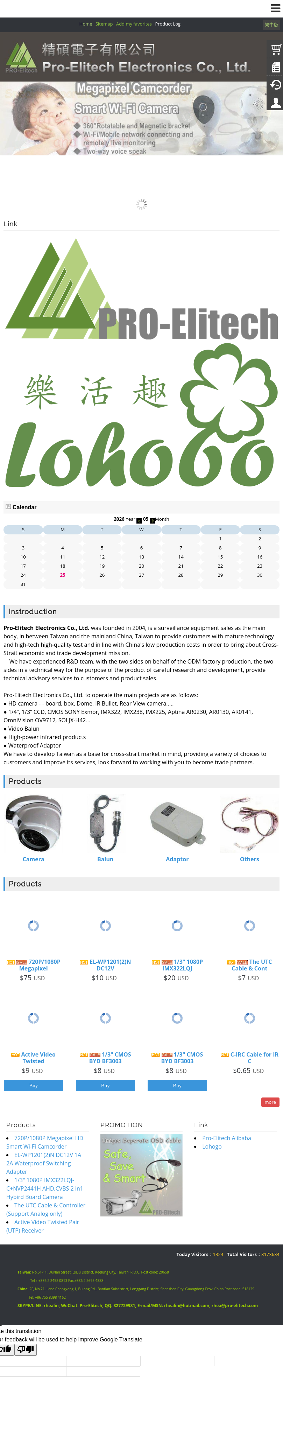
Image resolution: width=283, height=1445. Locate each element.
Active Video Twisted (33, 1058)
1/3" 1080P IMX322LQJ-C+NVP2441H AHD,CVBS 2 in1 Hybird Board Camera (44, 1188)
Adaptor (177, 859)
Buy (33, 1085)
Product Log (168, 24)
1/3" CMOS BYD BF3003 (105, 1058)
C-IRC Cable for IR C (250, 1058)
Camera (33, 859)
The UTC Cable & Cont (249, 965)
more (270, 1102)
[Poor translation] (25, 1350)
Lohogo (212, 1146)
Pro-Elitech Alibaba (226, 1138)
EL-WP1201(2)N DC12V (105, 965)
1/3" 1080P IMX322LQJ (177, 965)
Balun (105, 859)
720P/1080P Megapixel (34, 965)
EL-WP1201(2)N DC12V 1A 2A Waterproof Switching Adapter (43, 1163)
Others (249, 859)
